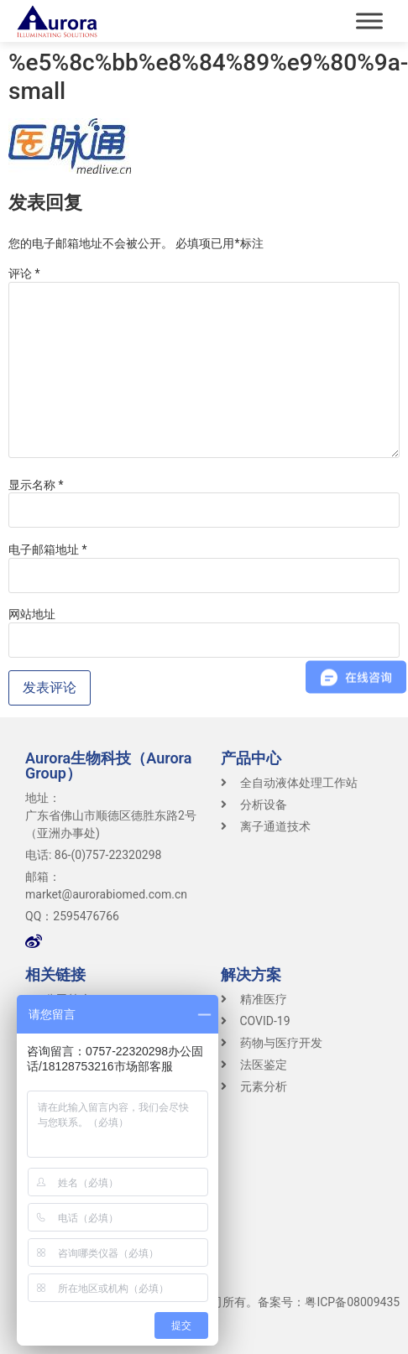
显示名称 (36, 485)
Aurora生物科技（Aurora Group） (108, 765)
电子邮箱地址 (47, 549)
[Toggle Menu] (369, 21)
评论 (24, 273)
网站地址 (31, 614)
